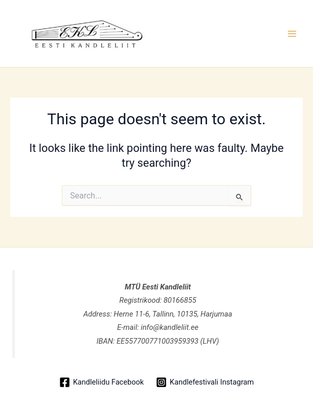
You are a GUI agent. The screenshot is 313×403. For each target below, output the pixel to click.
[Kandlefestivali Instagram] (205, 382)
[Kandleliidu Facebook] (101, 382)
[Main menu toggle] (292, 33)
